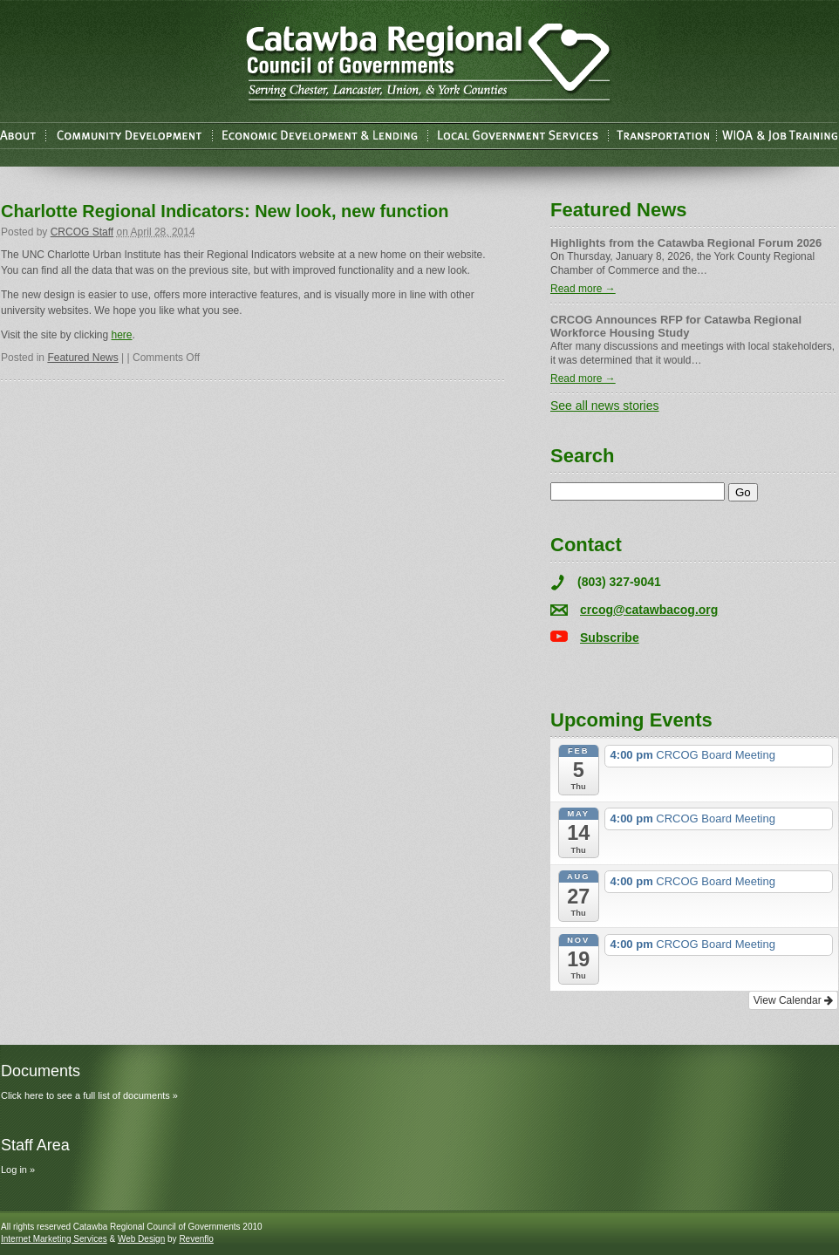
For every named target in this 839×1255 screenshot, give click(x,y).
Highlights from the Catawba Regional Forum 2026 (686, 242)
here (122, 335)
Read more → (583, 289)
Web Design (141, 1239)
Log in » (18, 1169)
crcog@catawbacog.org (649, 610)
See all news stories (604, 406)
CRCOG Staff (82, 232)
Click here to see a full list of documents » (89, 1095)
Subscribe (609, 638)
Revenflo (196, 1239)
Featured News (82, 357)
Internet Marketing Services (54, 1239)
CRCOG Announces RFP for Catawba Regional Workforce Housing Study (675, 326)
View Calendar (793, 1000)
